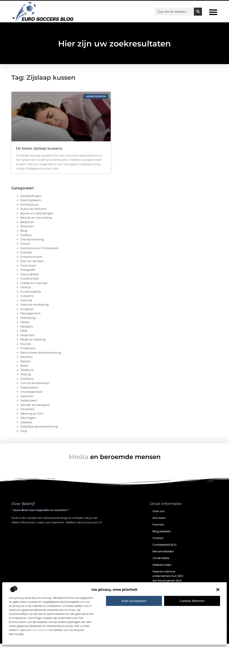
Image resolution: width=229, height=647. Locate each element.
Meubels (26, 330)
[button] (218, 589)
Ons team (159, 521)
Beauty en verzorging (36, 221)
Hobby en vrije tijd (33, 286)
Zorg (23, 434)
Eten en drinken (32, 264)
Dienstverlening (32, 242)
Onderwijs (27, 351)
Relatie (25, 364)
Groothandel (29, 282)
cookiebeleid (40, 630)
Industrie (27, 299)
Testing (25, 378)
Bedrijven (27, 225)
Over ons (159, 514)
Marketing (28, 321)
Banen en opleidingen (36, 216)
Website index (162, 568)
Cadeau (26, 238)
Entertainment (31, 260)
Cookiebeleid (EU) (164, 548)
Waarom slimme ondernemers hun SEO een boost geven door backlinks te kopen (168, 581)
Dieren (25, 247)
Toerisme (27, 382)
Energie (26, 256)
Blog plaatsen (162, 534)
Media (25, 325)
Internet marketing (34, 308)
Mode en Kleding (32, 343)
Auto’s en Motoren (33, 212)
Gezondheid (29, 277)
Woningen (28, 421)
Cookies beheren (192, 601)
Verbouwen (28, 404)
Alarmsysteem (30, 203)
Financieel (28, 269)
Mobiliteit (27, 338)
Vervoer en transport (35, 408)
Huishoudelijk (30, 295)
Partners (158, 528)
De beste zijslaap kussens (39, 152)
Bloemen (27, 230)
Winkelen (27, 412)
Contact (158, 541)
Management (30, 317)
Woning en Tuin (32, 417)
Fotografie (27, 273)
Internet (26, 303)
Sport (24, 369)
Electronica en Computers (39, 251)
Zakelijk (26, 425)
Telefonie (27, 373)
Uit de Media (161, 561)
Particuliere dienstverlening (40, 356)
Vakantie (26, 399)
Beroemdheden (163, 554)
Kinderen (27, 312)
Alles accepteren (134, 601)
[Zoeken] (198, 12)
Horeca (25, 290)
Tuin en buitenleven (35, 386)
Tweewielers (29, 390)
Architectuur (29, 208)
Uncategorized (31, 395)
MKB (23, 334)
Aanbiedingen (31, 199)
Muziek (25, 347)
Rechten (26, 360)
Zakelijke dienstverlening (39, 430)
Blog (23, 234)
